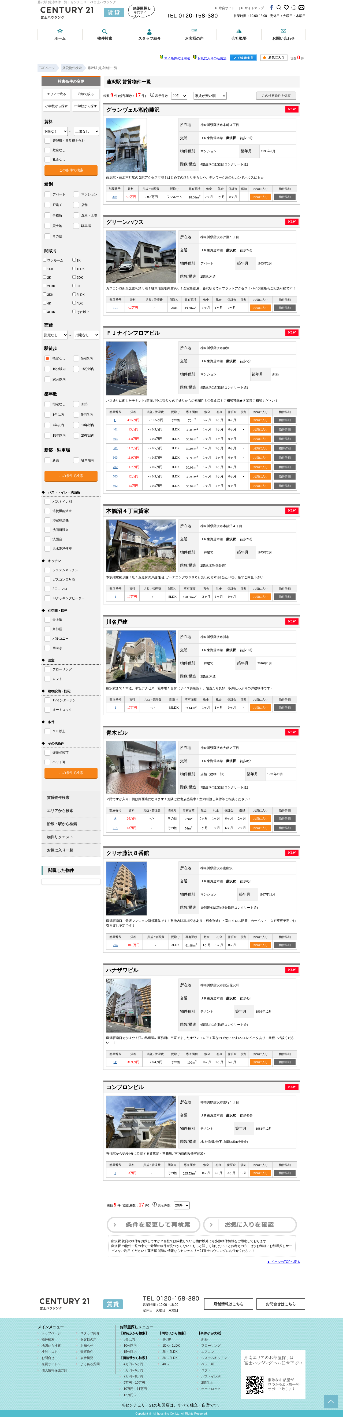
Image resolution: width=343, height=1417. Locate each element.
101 (115, 308)
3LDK (78, 294)
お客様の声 (194, 38)
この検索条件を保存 (276, 95)
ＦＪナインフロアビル (133, 333)
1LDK (78, 269)
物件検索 (104, 38)
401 (115, 429)
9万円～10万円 (134, 1383)
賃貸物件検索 (58, 797)
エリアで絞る (56, 94)
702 (115, 467)
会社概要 (239, 38)
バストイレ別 (211, 1376)
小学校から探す (56, 106)
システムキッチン (214, 1358)
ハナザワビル (122, 970)
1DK (48, 269)
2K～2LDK (170, 1352)
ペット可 (207, 1364)
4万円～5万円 (133, 1364)
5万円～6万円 (133, 1370)
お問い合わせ (283, 38)
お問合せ (48, 1358)
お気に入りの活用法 (211, 58)
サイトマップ (254, 8)
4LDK (49, 312)
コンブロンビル (125, 1087)
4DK (77, 303)
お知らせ (86, 1345)
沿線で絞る (86, 94)
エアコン (207, 1352)
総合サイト (227, 8)
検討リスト (50, 1352)
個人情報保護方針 (54, 1370)
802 (115, 486)
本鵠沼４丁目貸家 (127, 511)
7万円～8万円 (133, 1376)
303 (114, 197)
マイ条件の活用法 (177, 58)
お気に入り (260, 196)
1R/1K (166, 1339)
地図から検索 (51, 1345)
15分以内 (130, 1352)
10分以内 (130, 1345)
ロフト (206, 1370)
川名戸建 (117, 622)
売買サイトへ (51, 1364)
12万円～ (130, 1395)
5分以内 (129, 1339)
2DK (77, 277)
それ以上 (81, 312)
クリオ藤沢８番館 (127, 853)
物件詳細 (285, 196)
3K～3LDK (170, 1358)
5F (115, 1062)
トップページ (51, 1333)
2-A (115, 828)
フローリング (211, 1345)
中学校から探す (85, 106)
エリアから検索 (60, 811)
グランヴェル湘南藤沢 (133, 110)
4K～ (166, 1364)
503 (115, 439)
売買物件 (86, 1352)
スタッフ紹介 (149, 38)
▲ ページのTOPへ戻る (283, 1262)
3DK (48, 294)
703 (115, 476)
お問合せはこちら (281, 1304)
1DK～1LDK (171, 1345)
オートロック (211, 1389)
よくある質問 (90, 1364)
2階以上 (207, 1383)
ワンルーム (53, 260)
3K (76, 286)
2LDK (49, 286)
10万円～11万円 (135, 1389)
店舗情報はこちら (229, 1304)
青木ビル (117, 733)
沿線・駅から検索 (62, 824)
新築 (204, 1339)
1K (76, 260)
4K (47, 303)
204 (115, 945)
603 (115, 457)
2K (47, 277)
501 (115, 448)
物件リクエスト (60, 837)
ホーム (60, 38)
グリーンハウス (125, 222)
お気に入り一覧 (60, 850)
